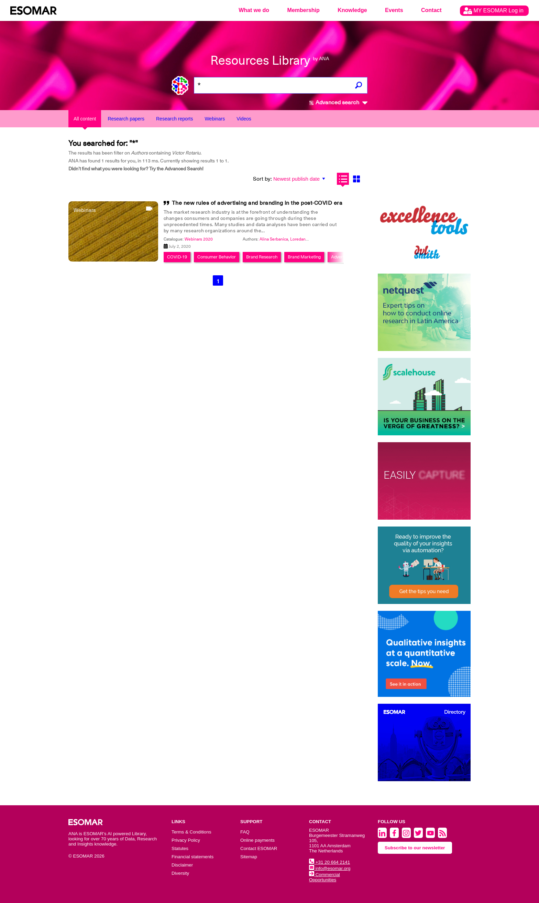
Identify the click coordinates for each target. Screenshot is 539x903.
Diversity (180, 873)
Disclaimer (182, 865)
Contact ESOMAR (258, 848)
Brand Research (261, 257)
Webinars (215, 118)
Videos (243, 118)
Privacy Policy (186, 840)
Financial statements (192, 856)
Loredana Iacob (304, 239)
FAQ (245, 832)
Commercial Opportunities (324, 877)
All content (85, 118)
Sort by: (262, 179)
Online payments (257, 840)
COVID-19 (177, 257)
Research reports (174, 118)
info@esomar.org (329, 868)
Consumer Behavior (216, 257)
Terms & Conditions (191, 832)
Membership (303, 10)
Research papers (126, 118)
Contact (431, 10)
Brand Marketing (304, 257)
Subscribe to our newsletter (415, 847)
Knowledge (352, 10)
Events (394, 10)
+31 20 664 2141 (329, 862)
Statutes (180, 848)
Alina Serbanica (274, 239)
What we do (254, 10)
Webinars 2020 (199, 239)
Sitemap (248, 856)
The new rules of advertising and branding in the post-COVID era (257, 203)
